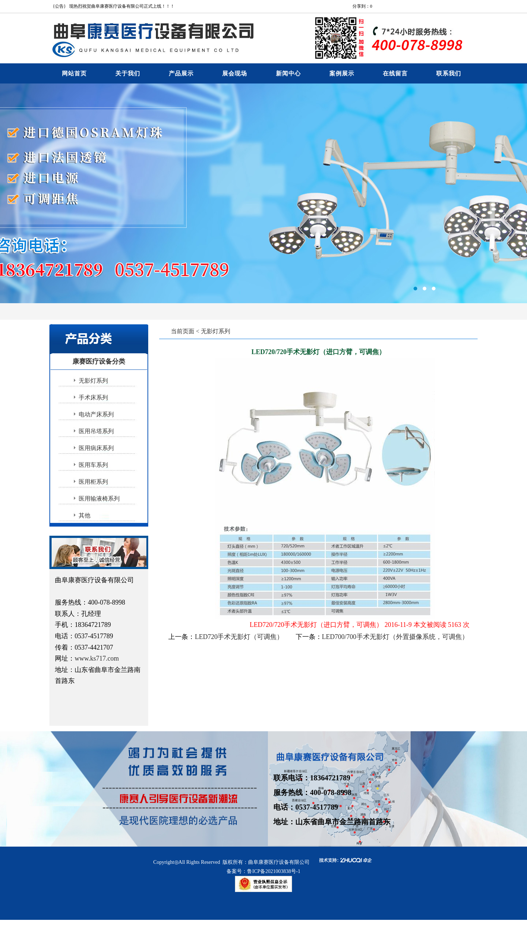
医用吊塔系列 (96, 431)
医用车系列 (93, 465)
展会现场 (234, 73)
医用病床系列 (96, 448)
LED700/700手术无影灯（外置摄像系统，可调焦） (395, 636)
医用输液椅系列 (99, 498)
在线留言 (395, 73)
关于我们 (127, 73)
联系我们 (448, 73)
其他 (84, 515)
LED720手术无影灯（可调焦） (239, 636)
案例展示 (341, 73)
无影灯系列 (93, 381)
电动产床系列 (96, 414)
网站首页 (74, 73)
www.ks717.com (97, 658)
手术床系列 (93, 397)
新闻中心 (288, 73)
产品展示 (181, 73)
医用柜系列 (93, 482)
